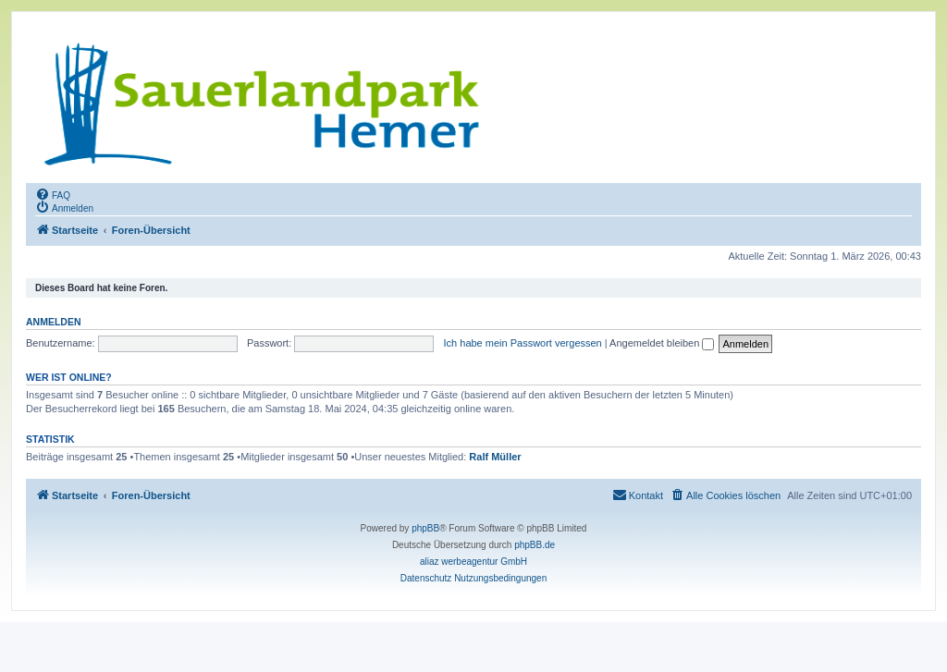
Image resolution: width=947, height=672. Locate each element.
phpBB (425, 528)
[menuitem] (52, 194)
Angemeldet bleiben (661, 342)
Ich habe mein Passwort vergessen (523, 342)
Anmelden (53, 321)
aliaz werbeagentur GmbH (473, 561)
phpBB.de (534, 545)
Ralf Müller (495, 456)
